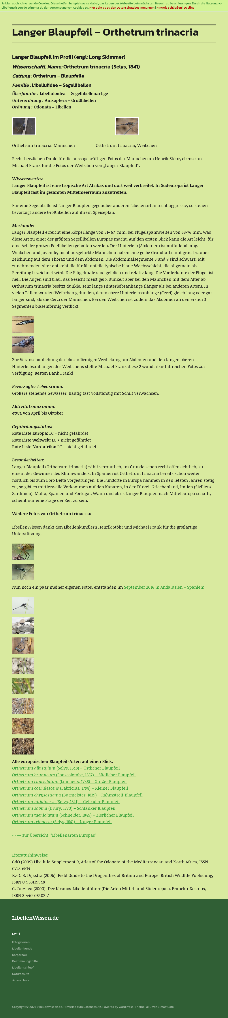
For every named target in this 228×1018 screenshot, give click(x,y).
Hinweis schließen (169, 7)
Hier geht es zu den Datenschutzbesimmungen (122, 7)
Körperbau (19, 955)
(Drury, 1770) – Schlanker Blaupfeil (63, 808)
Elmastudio (166, 1007)
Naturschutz (20, 974)
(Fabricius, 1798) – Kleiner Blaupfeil (70, 788)
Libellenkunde (22, 948)
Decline (189, 7)
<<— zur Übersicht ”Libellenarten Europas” (54, 835)
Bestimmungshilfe (25, 961)
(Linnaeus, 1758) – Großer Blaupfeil (69, 781)
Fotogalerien (21, 942)
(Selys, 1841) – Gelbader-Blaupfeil (66, 801)
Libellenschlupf (23, 967)
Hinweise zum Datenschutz (82, 1007)
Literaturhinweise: (30, 855)
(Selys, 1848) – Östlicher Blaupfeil (66, 768)
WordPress (126, 1007)
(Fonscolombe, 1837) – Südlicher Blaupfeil (74, 775)
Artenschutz (20, 980)
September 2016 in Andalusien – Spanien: (164, 587)
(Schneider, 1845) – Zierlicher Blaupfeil (73, 815)
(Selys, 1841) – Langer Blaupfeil (62, 822)
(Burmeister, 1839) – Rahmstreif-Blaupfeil (77, 795)
